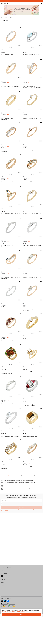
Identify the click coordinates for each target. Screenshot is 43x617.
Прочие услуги (4, 547)
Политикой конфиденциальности (8, 611)
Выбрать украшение (27, 0)
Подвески (3, 562)
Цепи (2, 560)
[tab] (10, 47)
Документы (3, 594)
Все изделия (3, 553)
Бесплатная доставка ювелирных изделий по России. (12, 0)
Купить (2, 543)
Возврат (2, 579)
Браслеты (2, 558)
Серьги (2, 556)
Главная (2, 17)
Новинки (2, 567)
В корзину (2, 49)
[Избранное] (20, 27)
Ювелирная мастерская (5, 571)
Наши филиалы (4, 522)
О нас (2, 549)
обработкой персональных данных (21, 611)
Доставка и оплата (4, 577)
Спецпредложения (4, 584)
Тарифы (2, 534)
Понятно (21, 614)
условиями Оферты (32, 510)
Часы (2, 565)
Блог (2, 590)
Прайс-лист (3, 532)
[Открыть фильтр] (41, 24)
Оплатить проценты (4, 575)
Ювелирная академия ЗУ (5, 592)
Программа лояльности (5, 581)
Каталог (6, 17)
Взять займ (3, 530)
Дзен (2, 526)
